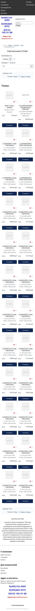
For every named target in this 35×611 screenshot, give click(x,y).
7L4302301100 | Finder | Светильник (9, 349)
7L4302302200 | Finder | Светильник (26, 383)
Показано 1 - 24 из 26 (8, 63)
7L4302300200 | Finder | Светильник (26, 315)
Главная (3, 2)
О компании (4, 5)
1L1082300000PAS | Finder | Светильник (25, 144)
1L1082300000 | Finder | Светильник (9, 144)
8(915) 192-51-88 (7, 31)
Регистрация (30, 5)
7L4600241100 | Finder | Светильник (9, 418)
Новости (3, 559)
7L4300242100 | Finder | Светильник (9, 281)
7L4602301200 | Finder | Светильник (26, 486)
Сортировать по (6, 56)
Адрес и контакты (6, 555)
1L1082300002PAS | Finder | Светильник (25, 178)
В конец (28, 76)
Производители (6, 7)
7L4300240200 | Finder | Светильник (26, 212)
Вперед (23, 76)
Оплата (3, 10)
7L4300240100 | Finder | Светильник (9, 212)
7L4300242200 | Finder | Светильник (26, 281)
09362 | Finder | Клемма (9, 106)
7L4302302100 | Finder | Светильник (9, 383)
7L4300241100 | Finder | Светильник (9, 247)
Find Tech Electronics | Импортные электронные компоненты (17, 608)
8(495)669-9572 (7, 25)
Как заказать (4, 568)
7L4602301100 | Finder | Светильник (9, 486)
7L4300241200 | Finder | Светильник (26, 247)
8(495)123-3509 (7, 18)
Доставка (4, 13)
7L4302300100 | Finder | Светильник (9, 315)
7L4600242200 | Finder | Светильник (26, 452)
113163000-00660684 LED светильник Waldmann (25, 107)
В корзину (9, 125)
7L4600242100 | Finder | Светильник (9, 452)
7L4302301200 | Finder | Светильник (26, 349)
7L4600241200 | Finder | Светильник (26, 418)
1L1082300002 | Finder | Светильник (9, 178)
